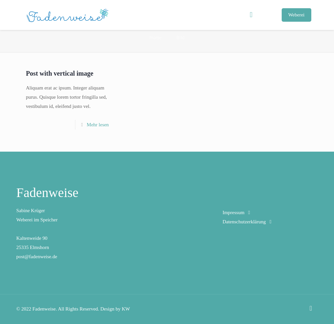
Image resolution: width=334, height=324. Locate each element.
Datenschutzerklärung (244, 221)
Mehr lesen (98, 124)
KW (126, 309)
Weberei (296, 14)
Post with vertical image (59, 73)
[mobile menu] (251, 14)
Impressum (233, 212)
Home (155, 37)
